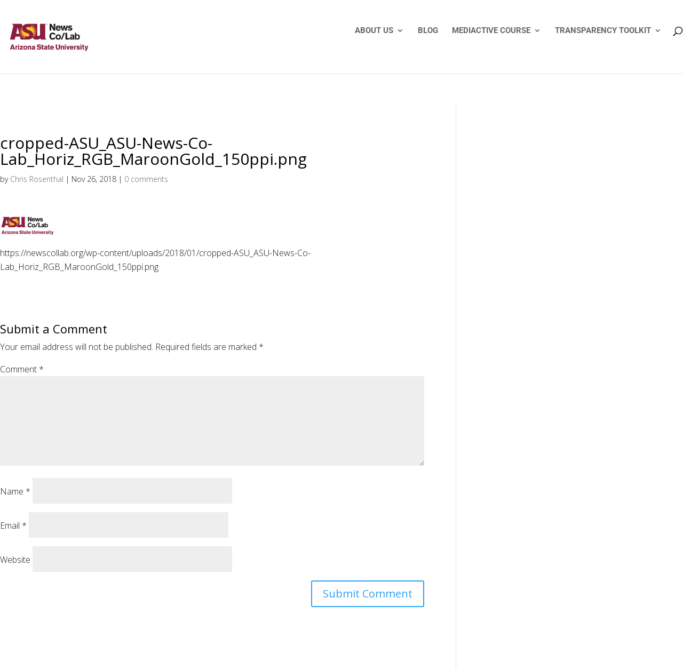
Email (13, 525)
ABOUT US (374, 31)
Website (15, 560)
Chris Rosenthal (36, 179)
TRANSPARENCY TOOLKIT (603, 31)
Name (15, 491)
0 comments (146, 179)
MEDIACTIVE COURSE (491, 31)
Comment (22, 369)
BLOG (428, 31)
